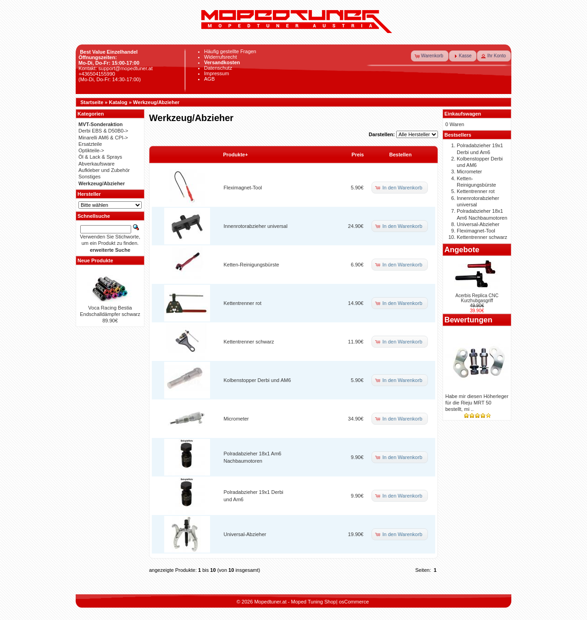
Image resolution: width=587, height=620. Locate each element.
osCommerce (354, 601)
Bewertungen (468, 320)
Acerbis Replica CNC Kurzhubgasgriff (476, 298)
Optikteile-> (91, 150)
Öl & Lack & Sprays (100, 157)
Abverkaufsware (96, 163)
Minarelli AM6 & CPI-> (103, 137)
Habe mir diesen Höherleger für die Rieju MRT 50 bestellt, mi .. (477, 402)
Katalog (118, 102)
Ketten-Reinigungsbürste (251, 264)
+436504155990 (96, 74)
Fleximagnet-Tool (243, 187)
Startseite (91, 102)
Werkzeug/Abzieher (156, 102)
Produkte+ (235, 154)
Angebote (461, 249)
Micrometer (236, 418)
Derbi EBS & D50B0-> (103, 130)
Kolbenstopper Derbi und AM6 (257, 380)
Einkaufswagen (462, 113)
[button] (430, 55)
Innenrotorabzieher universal (256, 226)
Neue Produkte (95, 260)
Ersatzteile (90, 144)
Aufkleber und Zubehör (104, 170)
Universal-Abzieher (245, 534)
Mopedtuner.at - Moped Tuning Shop (295, 601)
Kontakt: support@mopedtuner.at (115, 68)
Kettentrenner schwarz (249, 341)
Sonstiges (89, 176)
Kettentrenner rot (243, 303)
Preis (358, 154)
